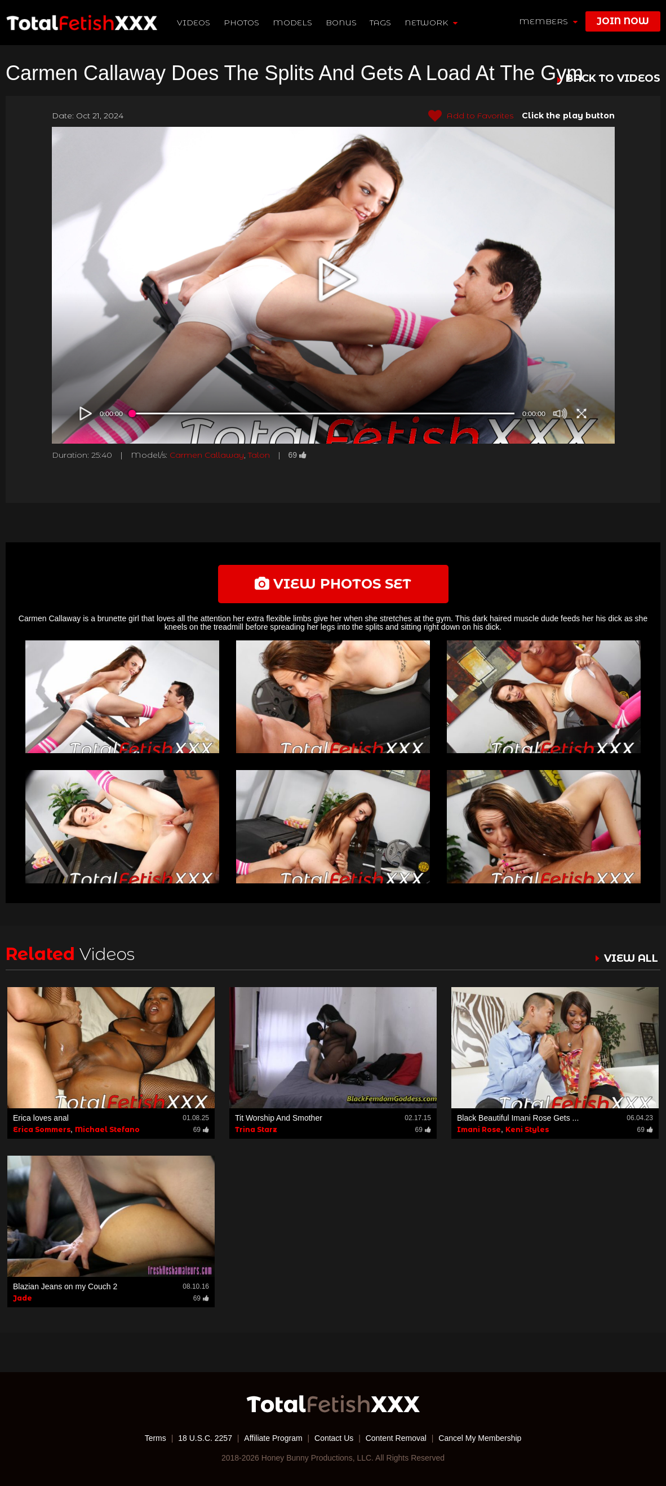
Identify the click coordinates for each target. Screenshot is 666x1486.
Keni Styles (527, 1129)
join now (623, 21)
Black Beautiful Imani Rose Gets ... (518, 1117)
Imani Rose (479, 1129)
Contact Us (333, 1438)
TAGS (380, 22)
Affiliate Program (273, 1438)
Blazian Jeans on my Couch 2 (65, 1286)
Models (292, 22)
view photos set (333, 584)
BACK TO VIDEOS (613, 79)
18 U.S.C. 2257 (205, 1438)
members (548, 21)
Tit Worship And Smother (278, 1117)
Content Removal (396, 1438)
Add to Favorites (470, 116)
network (431, 22)
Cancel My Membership (479, 1438)
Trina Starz (256, 1129)
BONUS (341, 22)
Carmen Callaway (207, 455)
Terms (155, 1438)
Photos (241, 22)
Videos (193, 22)
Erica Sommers (41, 1129)
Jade (22, 1298)
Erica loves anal (41, 1117)
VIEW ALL (631, 958)
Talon (259, 455)
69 (297, 454)
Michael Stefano (107, 1129)
